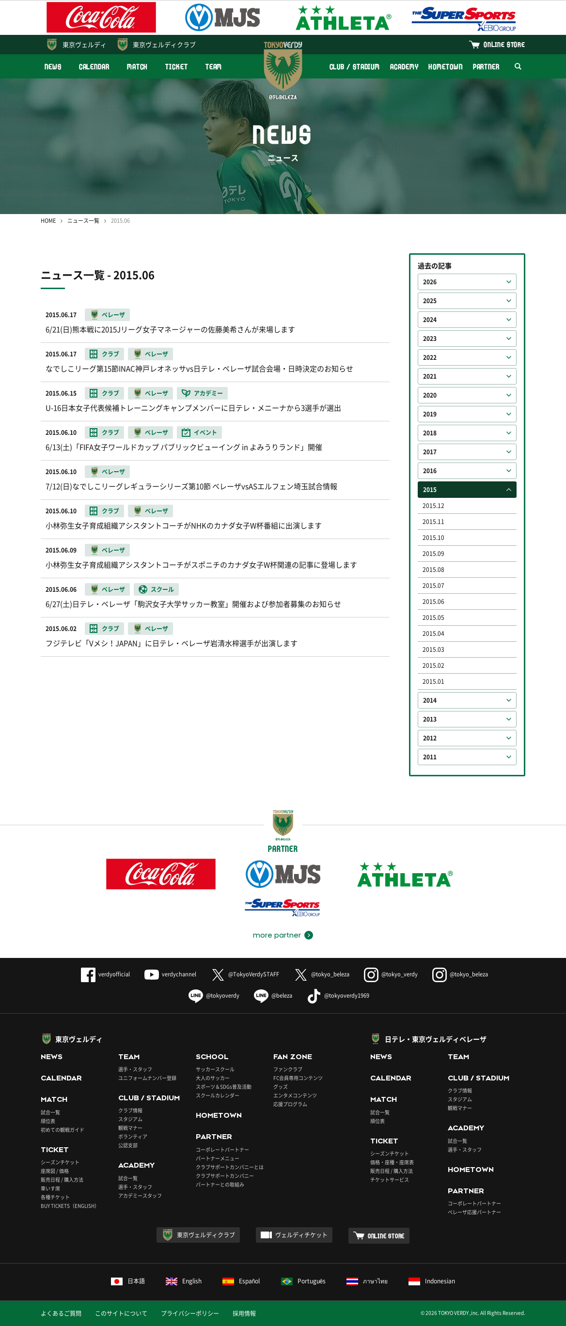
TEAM (213, 66)
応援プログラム (290, 1104)
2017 (430, 451)
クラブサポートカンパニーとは (230, 1167)
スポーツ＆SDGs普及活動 (224, 1086)
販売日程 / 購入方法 (62, 1179)
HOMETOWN (445, 66)
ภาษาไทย (367, 1281)
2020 (430, 395)
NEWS (53, 66)
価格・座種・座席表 (392, 1162)
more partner (277, 935)
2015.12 (433, 505)
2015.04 (433, 633)
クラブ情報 (130, 1110)
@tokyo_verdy (391, 974)
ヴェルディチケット (301, 1235)
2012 (430, 738)
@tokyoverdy (214, 995)
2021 (430, 376)
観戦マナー (130, 1127)
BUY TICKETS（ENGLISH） (70, 1205)
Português (303, 1281)
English (184, 1281)
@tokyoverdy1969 (338, 995)
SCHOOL (212, 1057)
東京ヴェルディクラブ (164, 44)
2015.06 (433, 601)
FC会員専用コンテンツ (298, 1077)
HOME (48, 220)
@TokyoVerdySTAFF (245, 974)
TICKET (176, 66)
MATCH (137, 66)
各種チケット (55, 1197)
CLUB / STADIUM (355, 66)
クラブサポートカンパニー (225, 1175)
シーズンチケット (60, 1162)
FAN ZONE (292, 1057)
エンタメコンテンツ (295, 1095)
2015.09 (433, 553)
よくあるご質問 (61, 1313)
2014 (430, 700)
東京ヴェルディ (85, 44)
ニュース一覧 (83, 220)
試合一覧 (50, 1112)
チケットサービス (389, 1179)
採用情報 (244, 1313)
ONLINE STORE (504, 44)
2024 (430, 319)
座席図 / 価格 (55, 1170)
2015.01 (433, 681)
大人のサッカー (213, 1077)
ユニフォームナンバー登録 (147, 1077)
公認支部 (128, 1145)
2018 (430, 433)
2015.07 (433, 585)
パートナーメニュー (217, 1158)
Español (241, 1281)
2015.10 (433, 537)
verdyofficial (105, 974)
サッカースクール (215, 1069)
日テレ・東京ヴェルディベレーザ (436, 1039)
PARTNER (486, 66)
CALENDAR (94, 66)
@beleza (273, 995)
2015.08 (433, 569)
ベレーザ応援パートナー (474, 1212)
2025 (430, 300)
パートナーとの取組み (220, 1184)
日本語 (128, 1281)
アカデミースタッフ (140, 1195)
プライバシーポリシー (190, 1313)
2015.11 (433, 521)
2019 (430, 414)
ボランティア (132, 1136)
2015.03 (433, 649)
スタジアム (130, 1119)
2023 (430, 338)
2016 (430, 470)
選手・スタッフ (135, 1069)
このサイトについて (121, 1313)
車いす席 (50, 1188)
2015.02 (433, 665)
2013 (430, 719)
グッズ (280, 1086)
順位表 (48, 1121)
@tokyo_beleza (321, 974)
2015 (430, 489)
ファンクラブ (287, 1069)
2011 (430, 757)
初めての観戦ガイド (62, 1129)
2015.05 (433, 617)
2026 (430, 282)
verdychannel (170, 974)
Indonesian (432, 1281)
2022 (430, 357)
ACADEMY (404, 66)
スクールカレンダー (217, 1095)
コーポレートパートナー (222, 1149)
